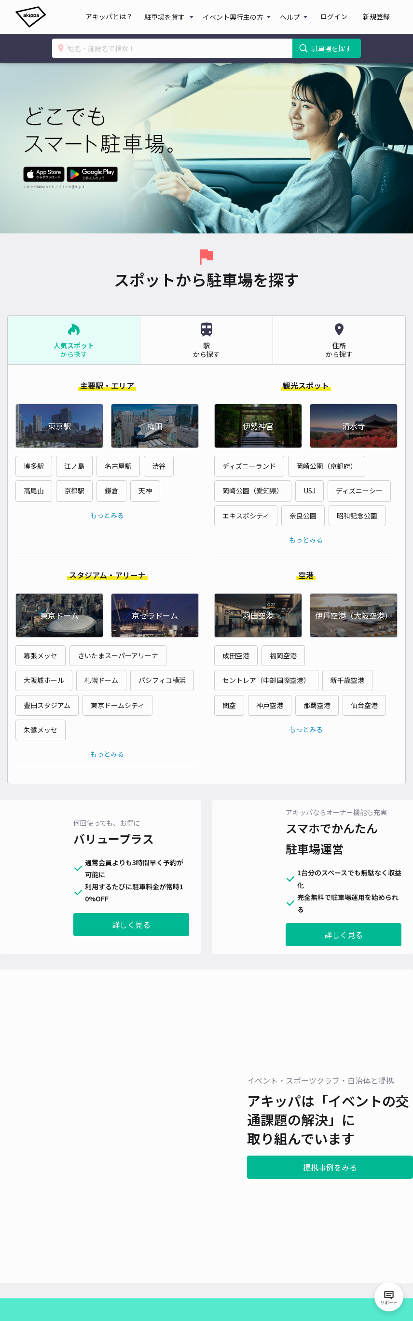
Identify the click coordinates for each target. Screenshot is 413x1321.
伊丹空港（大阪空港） (353, 615)
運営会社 (36, 1235)
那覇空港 (316, 705)
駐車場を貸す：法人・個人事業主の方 (80, 1211)
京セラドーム (154, 615)
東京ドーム (59, 615)
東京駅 (59, 426)
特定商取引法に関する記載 (185, 1223)
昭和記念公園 (357, 515)
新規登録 (380, 17)
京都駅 (74, 490)
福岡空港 (283, 655)
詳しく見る (131, 924)
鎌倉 (111, 490)
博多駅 (34, 466)
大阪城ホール (44, 680)
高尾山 (34, 490)
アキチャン (40, 1248)
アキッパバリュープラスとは (66, 1223)
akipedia (37, 1260)
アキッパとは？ (128, 17)
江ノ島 (74, 466)
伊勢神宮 (258, 426)
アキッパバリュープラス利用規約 (195, 1199)
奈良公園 (303, 515)
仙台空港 (364, 705)
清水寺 (353, 426)
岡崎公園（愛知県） (252, 490)
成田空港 (235, 655)
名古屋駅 (118, 466)
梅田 (154, 426)
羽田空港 (258, 615)
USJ (309, 490)
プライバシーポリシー (179, 1211)
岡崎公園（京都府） (326, 466)
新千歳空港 (347, 680)
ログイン (345, 17)
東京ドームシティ (117, 705)
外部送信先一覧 (169, 1248)
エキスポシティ (245, 515)
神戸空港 (269, 705)
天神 (145, 490)
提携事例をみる (324, 1080)
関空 (229, 705)
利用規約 (158, 1187)
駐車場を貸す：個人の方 (60, 1199)
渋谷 (158, 466)
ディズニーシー (359, 490)
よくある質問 (165, 1175)
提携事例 (36, 1187)
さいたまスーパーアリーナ (118, 655)
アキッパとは (43, 1175)
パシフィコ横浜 (162, 680)
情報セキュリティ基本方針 (185, 1235)
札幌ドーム (101, 680)
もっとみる (107, 515)
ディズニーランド (249, 466)
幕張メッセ (40, 655)
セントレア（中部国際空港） (266, 680)
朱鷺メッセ (40, 730)
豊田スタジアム (47, 705)
